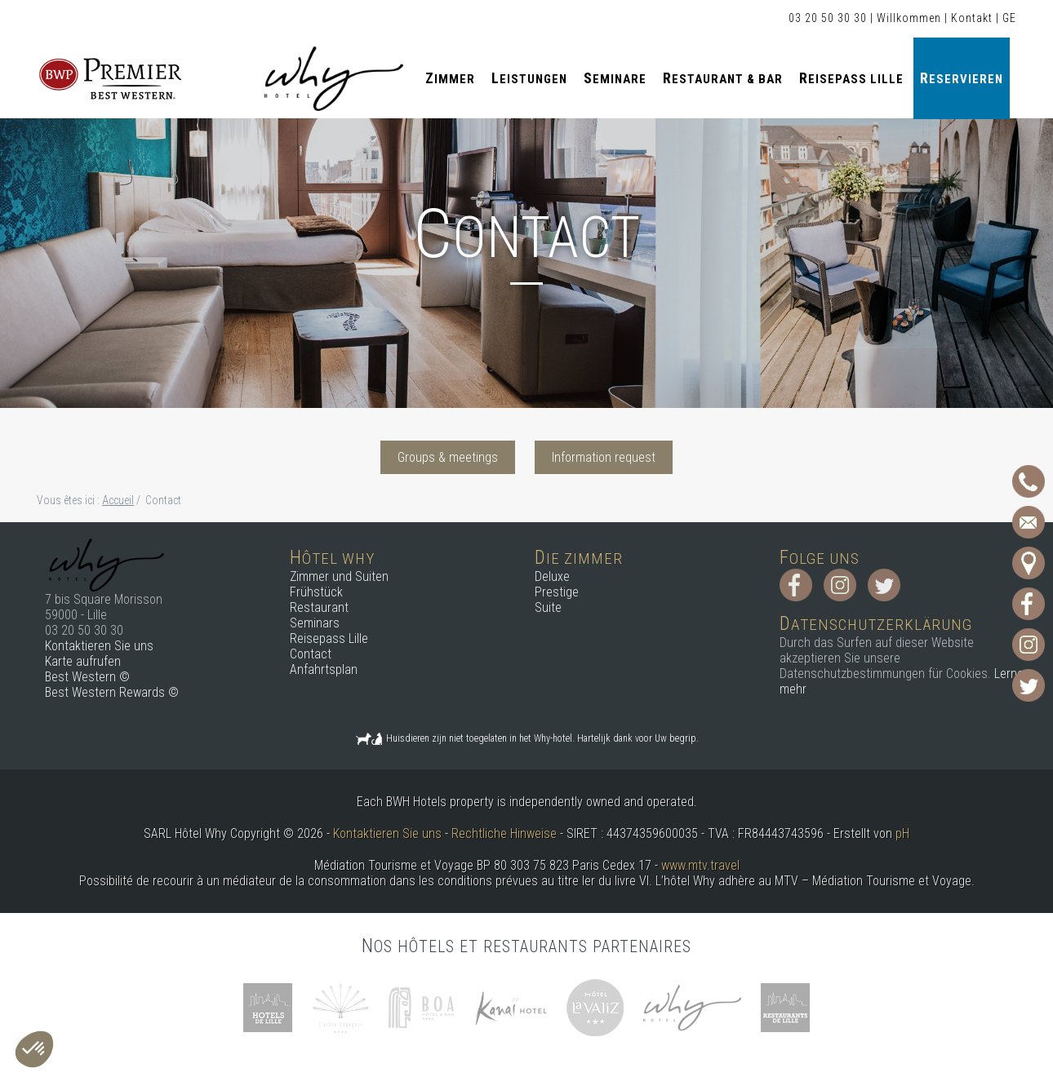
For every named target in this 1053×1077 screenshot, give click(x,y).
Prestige (557, 592)
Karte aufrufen (83, 661)
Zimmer (450, 77)
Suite (548, 607)
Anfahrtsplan (324, 669)
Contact (310, 654)
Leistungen (529, 77)
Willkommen (909, 17)
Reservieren (961, 77)
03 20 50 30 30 (828, 17)
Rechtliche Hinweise (504, 833)
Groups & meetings (448, 457)
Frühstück (316, 592)
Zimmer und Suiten (339, 576)
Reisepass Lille (851, 77)
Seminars (315, 623)
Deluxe (552, 576)
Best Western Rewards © (112, 692)
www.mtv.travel (700, 865)
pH (902, 833)
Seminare (615, 77)
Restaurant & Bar (723, 77)
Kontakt (972, 17)
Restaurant (319, 607)
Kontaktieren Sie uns (99, 646)
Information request (603, 457)
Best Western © (87, 677)
